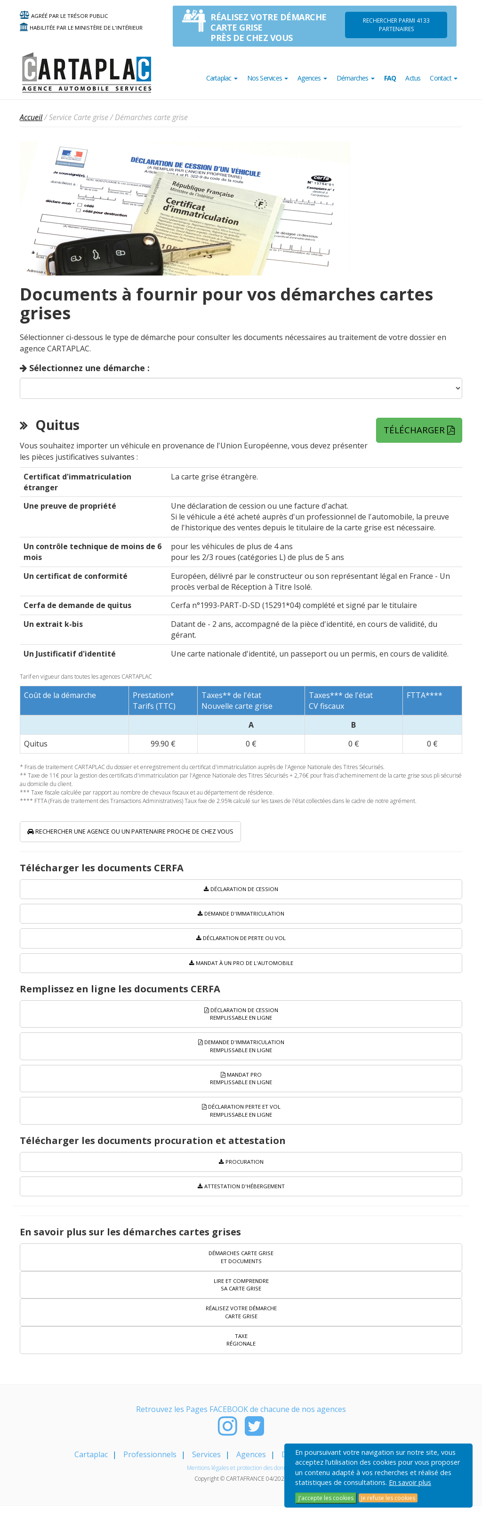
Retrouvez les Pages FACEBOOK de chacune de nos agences (241, 1420)
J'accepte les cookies (325, 1498)
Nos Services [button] (268, 77)
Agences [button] (312, 77)
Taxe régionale (241, 1351)
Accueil (31, 117)
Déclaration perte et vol (241, 1118)
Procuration (241, 1170)
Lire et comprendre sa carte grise (241, 1294)
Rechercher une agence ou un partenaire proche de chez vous (161, 832)
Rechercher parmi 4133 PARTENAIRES (396, 24)
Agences (251, 1465)
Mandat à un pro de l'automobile (241, 967)
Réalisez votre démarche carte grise (241, 1323)
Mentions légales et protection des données (241, 1479)
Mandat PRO (241, 1085)
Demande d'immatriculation (241, 917)
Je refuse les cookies (388, 1498)
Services (206, 1465)
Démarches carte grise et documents (241, 1266)
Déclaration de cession (241, 892)
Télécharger (424, 429)
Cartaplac (91, 1465)
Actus (412, 77)
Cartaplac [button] (222, 77)
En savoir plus (410, 1482)
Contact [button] (444, 77)
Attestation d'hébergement (241, 1195)
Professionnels (150, 1465)
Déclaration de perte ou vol (241, 942)
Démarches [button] (356, 77)
